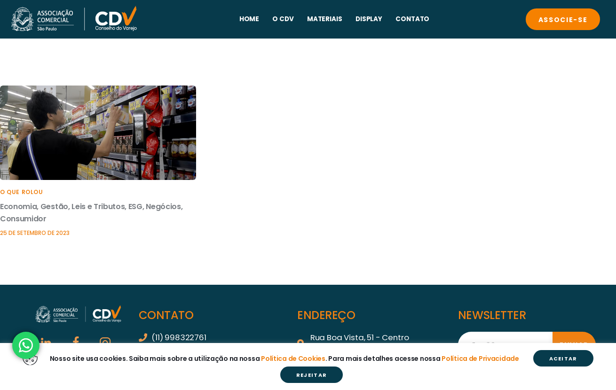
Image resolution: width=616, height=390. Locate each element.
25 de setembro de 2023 (35, 233)
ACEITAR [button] (563, 358)
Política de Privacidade (480, 358)
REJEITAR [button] (311, 375)
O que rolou (21, 192)
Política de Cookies (293, 358)
